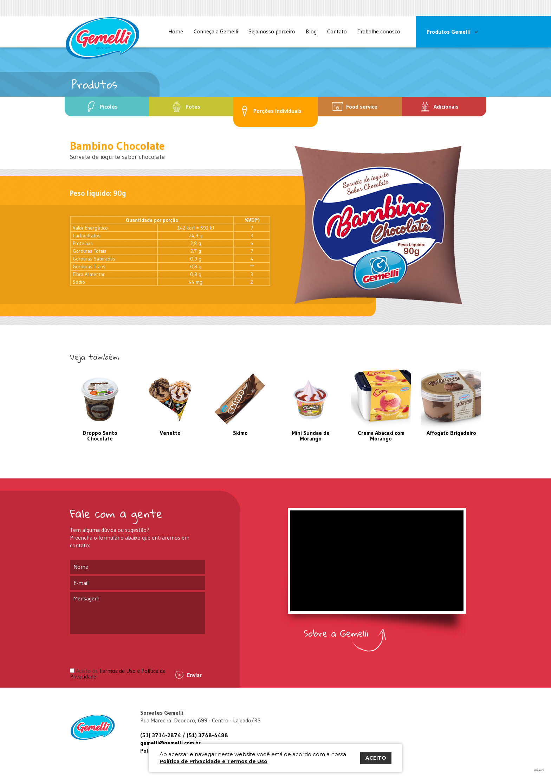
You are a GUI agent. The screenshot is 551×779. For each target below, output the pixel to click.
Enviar (194, 674)
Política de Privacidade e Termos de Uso (213, 761)
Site (102, 38)
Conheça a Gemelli (216, 31)
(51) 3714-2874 (160, 735)
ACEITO (375, 758)
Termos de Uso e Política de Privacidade (118, 673)
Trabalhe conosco (378, 31)
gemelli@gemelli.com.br (170, 742)
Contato (337, 31)
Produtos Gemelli (449, 31)
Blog (311, 31)
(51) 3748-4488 (207, 735)
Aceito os (118, 673)
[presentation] (123, 650)
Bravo (539, 770)
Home (175, 31)
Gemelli (94, 727)
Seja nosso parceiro (271, 31)
